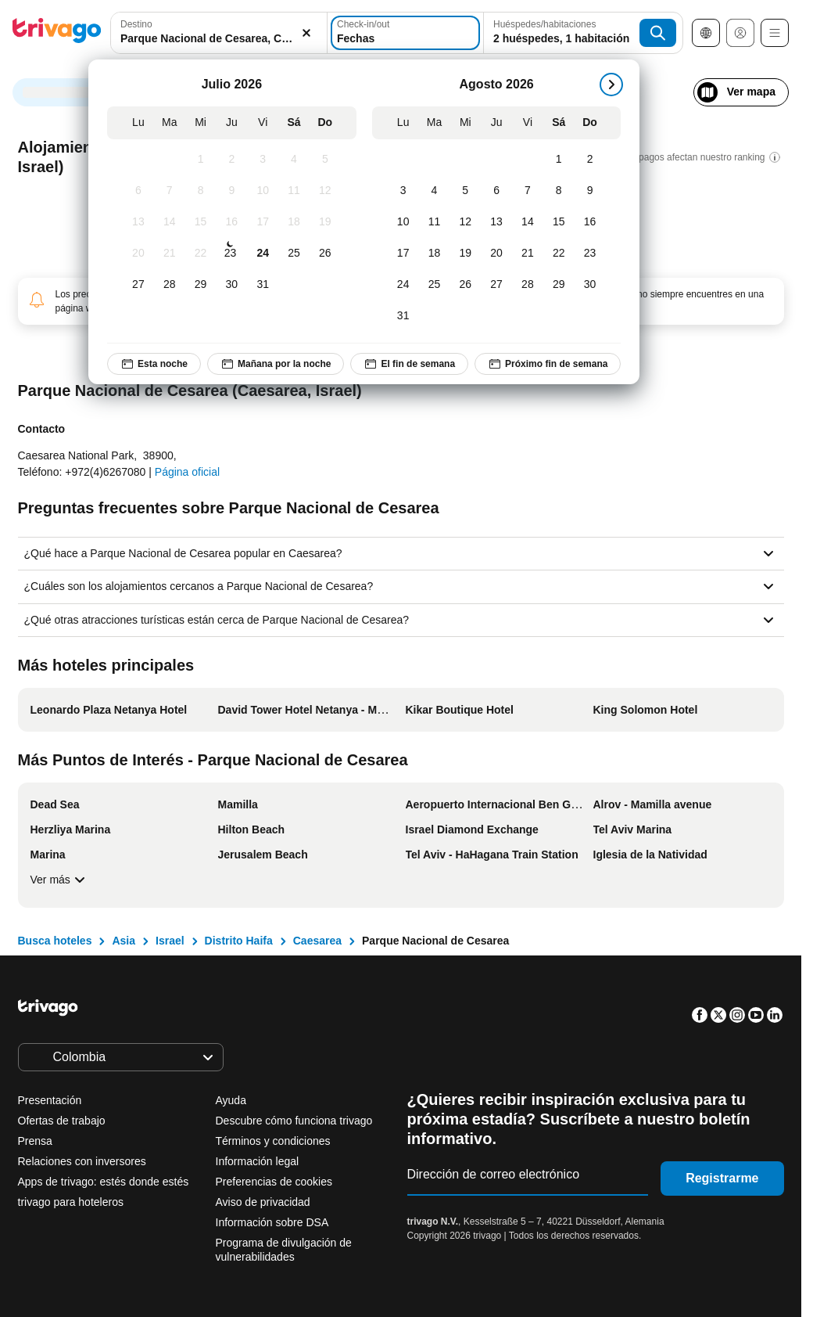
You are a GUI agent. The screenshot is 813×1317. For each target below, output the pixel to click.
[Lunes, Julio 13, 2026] (138, 222)
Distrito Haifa (239, 940)
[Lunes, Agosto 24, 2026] (403, 285)
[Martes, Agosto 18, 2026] (434, 253)
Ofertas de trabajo (62, 1120)
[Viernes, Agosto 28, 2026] (527, 285)
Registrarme (722, 1178)
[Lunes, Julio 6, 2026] (138, 191)
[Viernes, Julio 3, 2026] (262, 160)
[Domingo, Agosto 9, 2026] (590, 191)
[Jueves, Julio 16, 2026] (231, 222)
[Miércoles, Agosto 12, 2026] (465, 222)
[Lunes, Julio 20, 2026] (138, 253)
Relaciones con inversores (82, 1161)
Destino (136, 24)
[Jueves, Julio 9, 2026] (231, 191)
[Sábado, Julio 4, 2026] (294, 160)
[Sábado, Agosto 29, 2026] (559, 285)
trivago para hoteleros (71, 1202)
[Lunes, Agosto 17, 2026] (403, 253)
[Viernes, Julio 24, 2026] (262, 253)
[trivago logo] (57, 33)
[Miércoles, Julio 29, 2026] (201, 285)
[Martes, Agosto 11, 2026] (434, 222)
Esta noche (154, 364)
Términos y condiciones (273, 1141)
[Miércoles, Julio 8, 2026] (201, 191)
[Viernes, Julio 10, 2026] (262, 191)
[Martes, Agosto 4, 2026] (434, 191)
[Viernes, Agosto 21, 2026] (527, 253)
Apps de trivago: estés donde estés (103, 1181)
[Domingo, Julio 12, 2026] (325, 191)
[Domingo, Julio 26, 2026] (325, 253)
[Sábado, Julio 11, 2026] (294, 191)
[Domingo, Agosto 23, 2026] (590, 253)
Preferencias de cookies (275, 1181)
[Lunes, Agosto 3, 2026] (403, 191)
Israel (170, 940)
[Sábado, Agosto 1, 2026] (559, 160)
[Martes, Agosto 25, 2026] (434, 285)
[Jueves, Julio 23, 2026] (230, 253)
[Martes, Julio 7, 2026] (169, 191)
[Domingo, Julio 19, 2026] (325, 222)
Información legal (257, 1161)
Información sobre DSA (272, 1222)
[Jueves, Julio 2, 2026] (231, 160)
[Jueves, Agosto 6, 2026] (496, 191)
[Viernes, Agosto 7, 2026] (527, 191)
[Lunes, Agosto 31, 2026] (403, 316)
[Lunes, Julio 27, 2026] (138, 285)
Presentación (50, 1100)
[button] (219, 33)
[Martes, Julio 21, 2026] (169, 253)
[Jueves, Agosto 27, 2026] (496, 285)
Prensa (35, 1141)
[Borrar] (306, 33)
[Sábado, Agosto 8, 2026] (559, 191)
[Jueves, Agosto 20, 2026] (496, 253)
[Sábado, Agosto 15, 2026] (559, 222)
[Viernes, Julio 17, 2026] (262, 222)
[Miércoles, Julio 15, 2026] (201, 222)
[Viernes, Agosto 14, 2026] (527, 222)
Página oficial (187, 472)
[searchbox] (218, 39)
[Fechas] (405, 33)
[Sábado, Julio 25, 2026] (294, 253)
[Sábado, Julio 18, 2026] (294, 222)
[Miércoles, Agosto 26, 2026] (465, 285)
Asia (123, 940)
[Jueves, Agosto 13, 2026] (496, 222)
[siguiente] (611, 84)
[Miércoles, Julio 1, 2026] (201, 160)
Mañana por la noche (275, 364)
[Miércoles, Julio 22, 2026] (201, 253)
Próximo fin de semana (547, 364)
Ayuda (231, 1100)
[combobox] (219, 33)
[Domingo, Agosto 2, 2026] (590, 160)
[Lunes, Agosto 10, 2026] (403, 222)
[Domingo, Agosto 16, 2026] (590, 222)
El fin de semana (409, 364)
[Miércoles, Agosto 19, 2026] (465, 253)
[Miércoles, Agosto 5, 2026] (465, 191)
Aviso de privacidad (263, 1202)
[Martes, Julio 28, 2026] (169, 285)
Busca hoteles (55, 940)
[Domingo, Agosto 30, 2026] (590, 285)
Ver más (59, 879)
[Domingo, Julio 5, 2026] (325, 160)
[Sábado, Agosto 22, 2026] (559, 253)
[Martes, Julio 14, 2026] (169, 222)
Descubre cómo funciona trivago (294, 1120)
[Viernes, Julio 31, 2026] (262, 285)
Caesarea (317, 940)
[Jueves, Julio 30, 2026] (231, 285)
